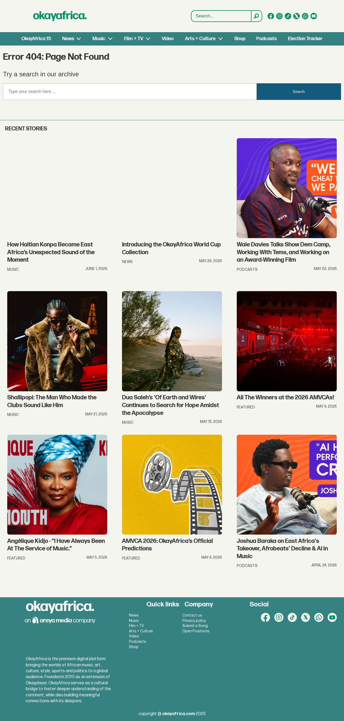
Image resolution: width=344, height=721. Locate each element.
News (68, 39)
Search (299, 91)
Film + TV (133, 39)
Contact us (192, 615)
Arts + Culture (200, 39)
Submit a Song (195, 626)
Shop (239, 39)
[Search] (256, 16)
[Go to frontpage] (60, 16)
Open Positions (195, 631)
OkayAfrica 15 (36, 39)
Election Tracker (305, 39)
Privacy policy (194, 620)
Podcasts (266, 39)
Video (168, 39)
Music (99, 39)
